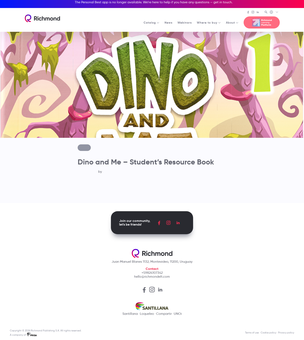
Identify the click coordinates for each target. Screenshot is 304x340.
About (232, 22)
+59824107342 (152, 273)
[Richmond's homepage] (42, 18)
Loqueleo (147, 314)
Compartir (164, 314)
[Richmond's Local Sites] (274, 12)
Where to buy (209, 22)
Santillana (130, 314)
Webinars (184, 22)
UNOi (178, 314)
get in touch (222, 2)
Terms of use (252, 332)
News (169, 22)
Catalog (152, 22)
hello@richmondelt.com (152, 276)
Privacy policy (286, 332)
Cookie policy (268, 332)
